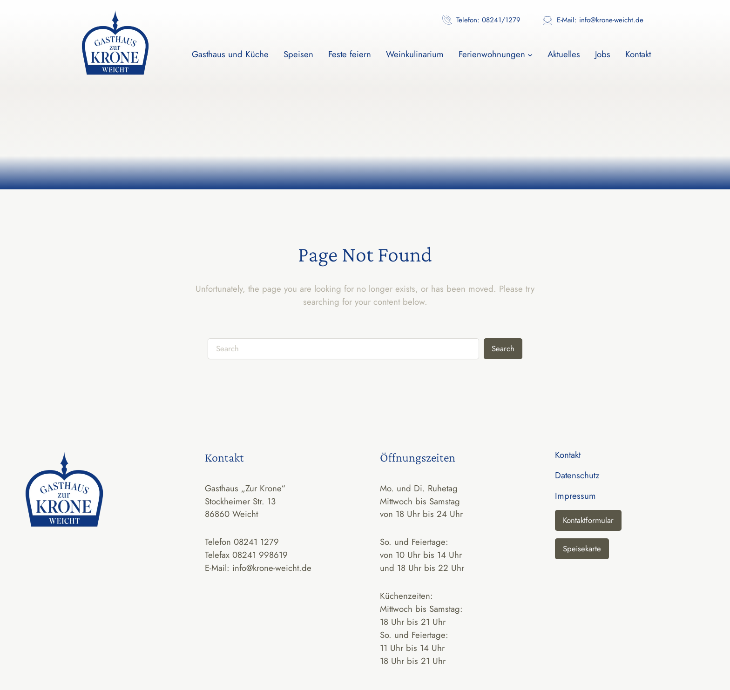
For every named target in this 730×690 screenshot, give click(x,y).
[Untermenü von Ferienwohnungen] (530, 54)
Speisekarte (582, 548)
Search (503, 348)
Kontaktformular (588, 520)
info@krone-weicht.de (611, 20)
